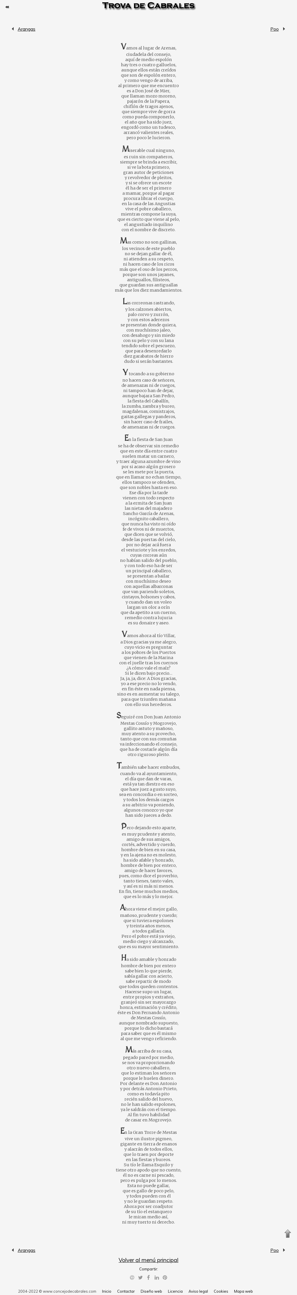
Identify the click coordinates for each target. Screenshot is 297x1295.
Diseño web (151, 1291)
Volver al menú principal (148, 1260)
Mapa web (243, 1291)
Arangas (13, 29)
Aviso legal (198, 1291)
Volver (7, 7)
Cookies (221, 1291)
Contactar (126, 1291)
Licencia (175, 1291)
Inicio (106, 1291)
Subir (287, 1233)
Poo (274, 29)
